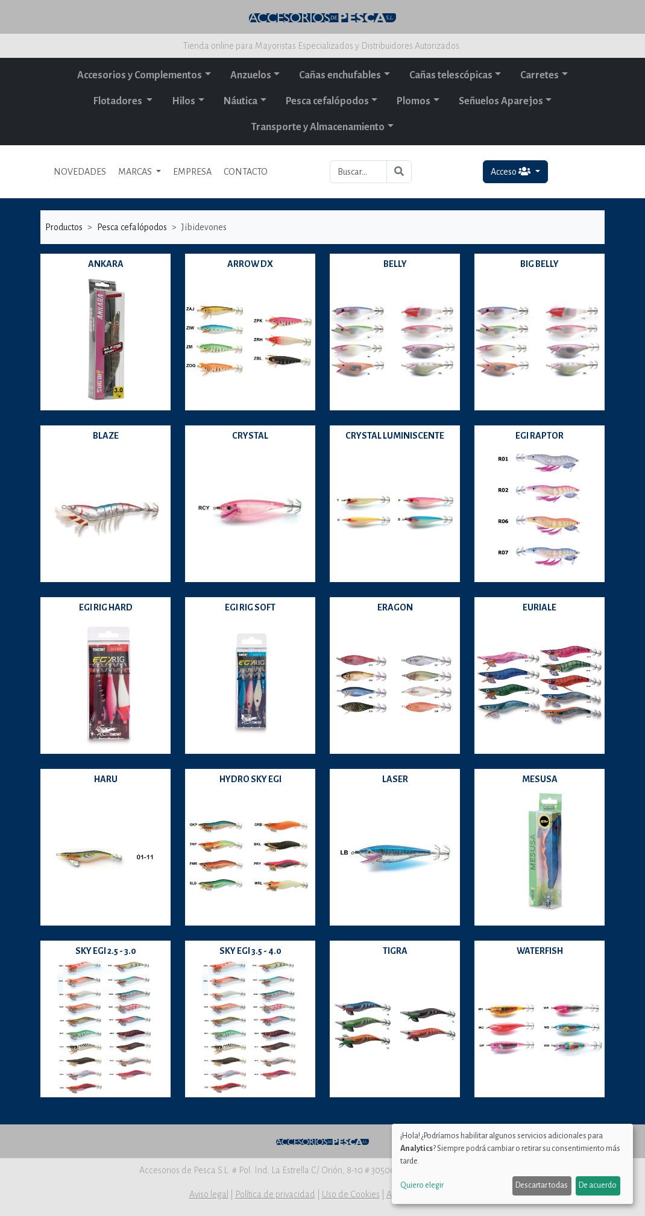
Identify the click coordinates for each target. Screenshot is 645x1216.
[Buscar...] (358, 171)
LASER (395, 779)
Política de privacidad (275, 1194)
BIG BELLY (539, 264)
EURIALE (539, 607)
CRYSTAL (250, 435)
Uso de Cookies (351, 1194)
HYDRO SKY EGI (250, 779)
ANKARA (106, 264)
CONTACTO (246, 172)
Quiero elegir (422, 1185)
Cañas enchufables (340, 75)
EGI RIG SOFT (250, 607)
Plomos (413, 101)
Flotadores (118, 101)
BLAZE (106, 435)
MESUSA (540, 779)
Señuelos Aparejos (501, 101)
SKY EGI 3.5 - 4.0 (250, 951)
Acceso (511, 171)
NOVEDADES (80, 172)
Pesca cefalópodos (327, 101)
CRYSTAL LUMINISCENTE (394, 435)
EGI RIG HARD (106, 607)
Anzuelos (250, 75)
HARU (106, 779)
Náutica (240, 101)
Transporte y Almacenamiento (318, 127)
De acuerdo (598, 1185)
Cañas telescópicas (450, 75)
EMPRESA (192, 172)
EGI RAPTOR (539, 435)
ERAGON (395, 607)
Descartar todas (541, 1185)
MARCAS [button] (136, 172)
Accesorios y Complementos (139, 75)
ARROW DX (250, 264)
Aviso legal (208, 1194)
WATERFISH (540, 951)
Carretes (539, 75)
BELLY (395, 264)
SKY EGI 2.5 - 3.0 (105, 951)
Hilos (183, 101)
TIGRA (395, 951)
